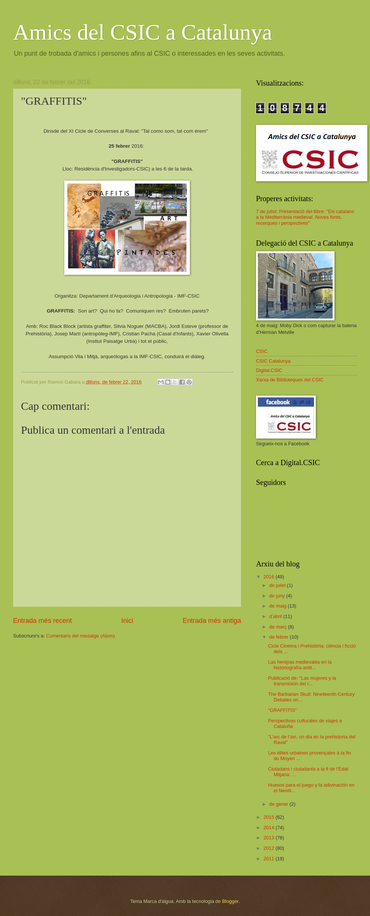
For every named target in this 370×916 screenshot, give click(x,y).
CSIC (262, 351)
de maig (278, 606)
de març (278, 627)
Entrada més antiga (212, 620)
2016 (269, 577)
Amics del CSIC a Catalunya (142, 32)
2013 (269, 837)
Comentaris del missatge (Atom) (80, 636)
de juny (277, 596)
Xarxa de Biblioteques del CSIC (289, 379)
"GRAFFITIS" (282, 710)
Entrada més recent (42, 620)
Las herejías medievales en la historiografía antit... (300, 664)
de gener (279, 804)
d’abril (276, 616)
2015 (269, 817)
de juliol (278, 585)
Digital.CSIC (269, 370)
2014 (269, 827)
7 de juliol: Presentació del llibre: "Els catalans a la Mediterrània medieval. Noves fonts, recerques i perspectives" (305, 217)
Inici (127, 620)
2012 (269, 848)
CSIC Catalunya (273, 361)
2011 (269, 858)
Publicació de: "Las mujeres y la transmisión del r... (302, 680)
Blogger (230, 901)
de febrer (279, 637)
